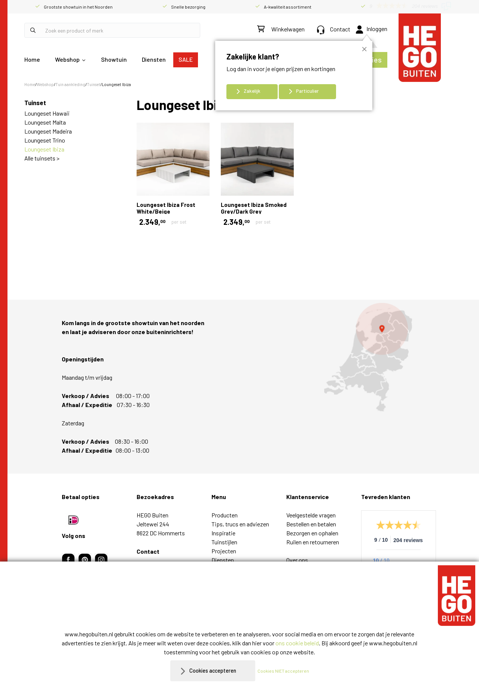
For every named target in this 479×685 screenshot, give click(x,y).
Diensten (154, 59)
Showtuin (114, 59)
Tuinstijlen (224, 541)
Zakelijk (252, 91)
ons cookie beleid (297, 642)
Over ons (297, 559)
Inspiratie (223, 532)
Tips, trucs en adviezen (240, 523)
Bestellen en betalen (311, 523)
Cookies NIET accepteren (287, 670)
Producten (224, 515)
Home (32, 59)
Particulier (307, 91)
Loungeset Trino (44, 140)
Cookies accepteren (213, 670)
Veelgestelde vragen (311, 515)
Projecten (223, 550)
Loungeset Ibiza (44, 149)
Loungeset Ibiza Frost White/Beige (166, 208)
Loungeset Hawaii (47, 113)
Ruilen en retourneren (312, 541)
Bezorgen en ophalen (312, 532)
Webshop (67, 59)
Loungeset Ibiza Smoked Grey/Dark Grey (254, 208)
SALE (186, 59)
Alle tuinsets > (42, 158)
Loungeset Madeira (48, 131)
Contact (333, 29)
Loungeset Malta (45, 122)
